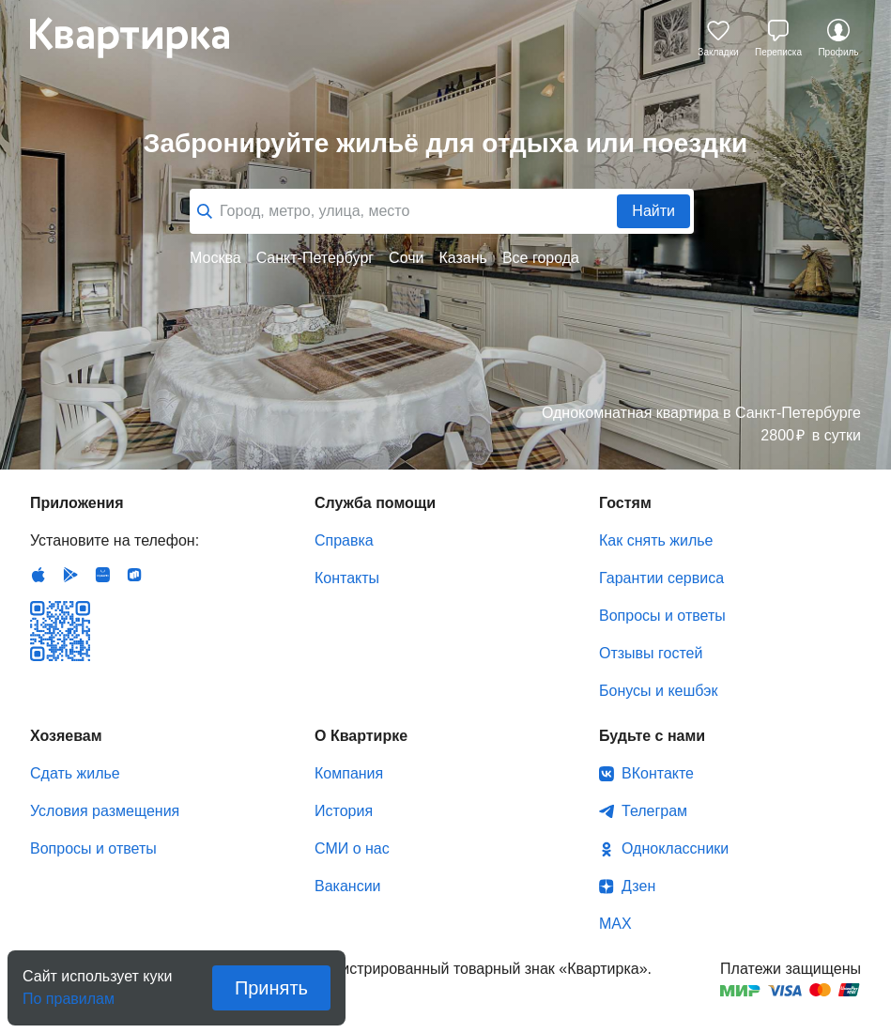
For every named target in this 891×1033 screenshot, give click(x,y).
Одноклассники (675, 848)
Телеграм (654, 811)
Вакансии (348, 886)
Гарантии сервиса (661, 578)
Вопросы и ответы (662, 616)
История (344, 811)
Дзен (638, 886)
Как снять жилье (656, 540)
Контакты (347, 578)
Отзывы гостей (650, 653)
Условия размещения (104, 811)
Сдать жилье (75, 773)
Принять (271, 988)
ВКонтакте (658, 773)
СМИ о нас (352, 848)
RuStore (134, 574)
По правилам (69, 993)
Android (70, 574)
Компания (349, 773)
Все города (540, 258)
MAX (615, 924)
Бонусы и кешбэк (658, 691)
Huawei (102, 574)
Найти (653, 211)
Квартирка (142, 37)
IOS (38, 574)
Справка (344, 540)
